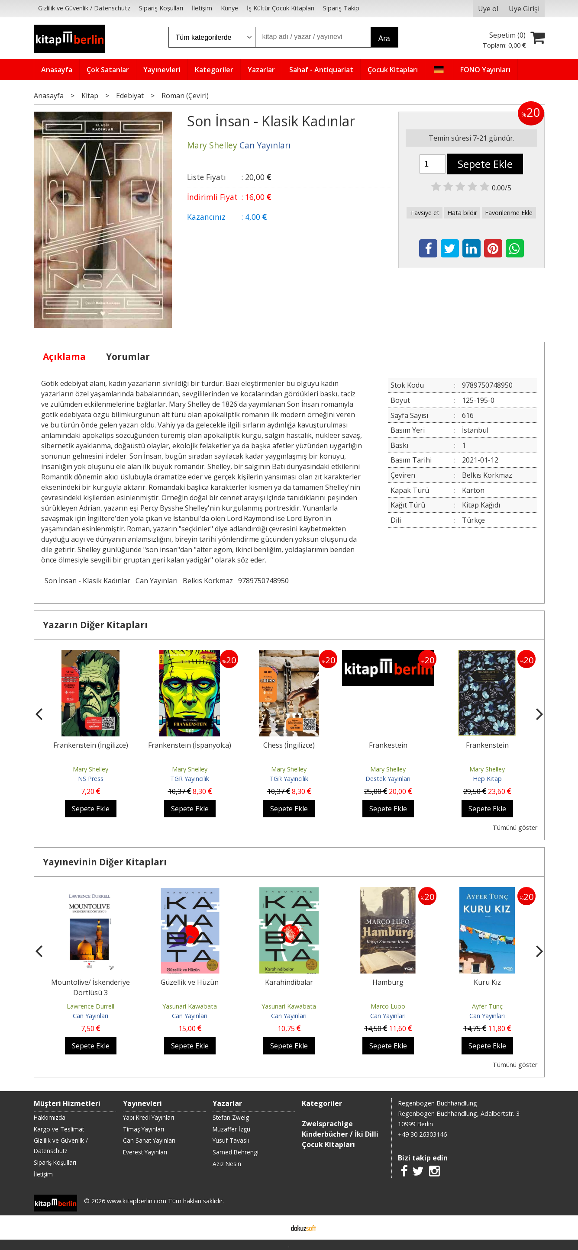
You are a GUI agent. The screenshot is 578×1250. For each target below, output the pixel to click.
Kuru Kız (487, 982)
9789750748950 (263, 580)
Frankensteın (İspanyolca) (189, 745)
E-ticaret (275, 1227)
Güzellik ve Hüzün (190, 982)
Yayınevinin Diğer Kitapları (105, 862)
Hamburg (388, 982)
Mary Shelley (90, 769)
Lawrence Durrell (90, 1006)
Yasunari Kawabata (189, 1006)
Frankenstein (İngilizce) (90, 745)
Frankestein (388, 745)
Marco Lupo (388, 1006)
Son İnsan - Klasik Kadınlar (87, 580)
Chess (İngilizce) (289, 745)
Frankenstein (487, 745)
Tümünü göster (515, 827)
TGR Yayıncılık (189, 778)
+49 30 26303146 (422, 1134)
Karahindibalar (289, 982)
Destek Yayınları (387, 778)
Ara (384, 38)
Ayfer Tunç (487, 1006)
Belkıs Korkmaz (208, 580)
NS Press (90, 778)
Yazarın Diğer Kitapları (95, 625)
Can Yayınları (157, 580)
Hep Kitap (487, 778)
